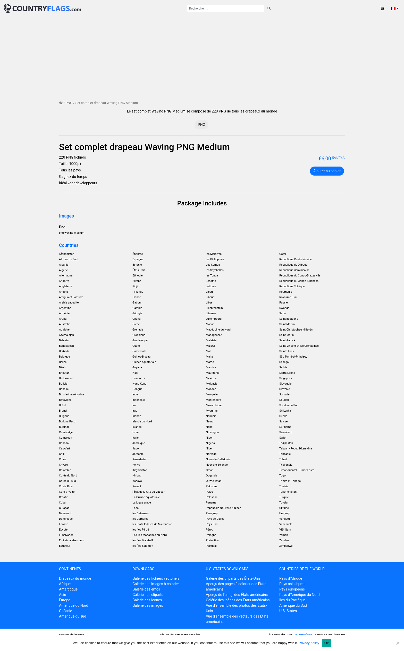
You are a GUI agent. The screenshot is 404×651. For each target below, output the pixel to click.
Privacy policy (309, 643)
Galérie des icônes (147, 600)
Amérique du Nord (73, 605)
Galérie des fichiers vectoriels (155, 578)
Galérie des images (147, 605)
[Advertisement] (202, 56)
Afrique (65, 584)
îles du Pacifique (292, 600)
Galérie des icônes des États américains (238, 600)
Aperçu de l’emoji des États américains (237, 595)
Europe (64, 600)
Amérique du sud (72, 616)
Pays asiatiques (292, 584)
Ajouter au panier (327, 171)
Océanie (65, 611)
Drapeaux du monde (75, 578)
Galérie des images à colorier (155, 584)
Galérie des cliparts (147, 595)
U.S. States (288, 611)
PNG (69, 103)
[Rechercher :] (225, 8)
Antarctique (68, 589)
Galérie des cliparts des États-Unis (233, 578)
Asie (62, 595)
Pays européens (292, 589)
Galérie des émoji (146, 589)
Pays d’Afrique (290, 578)
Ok (326, 643)
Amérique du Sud (293, 605)
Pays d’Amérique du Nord (299, 595)
